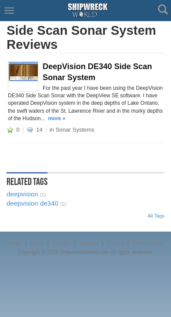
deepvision (22, 194)
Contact (61, 243)
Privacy (115, 243)
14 (39, 129)
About (37, 243)
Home (14, 243)
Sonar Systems (74, 129)
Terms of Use (148, 243)
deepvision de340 (32, 203)
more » (56, 118)
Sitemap (88, 243)
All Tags (156, 215)
